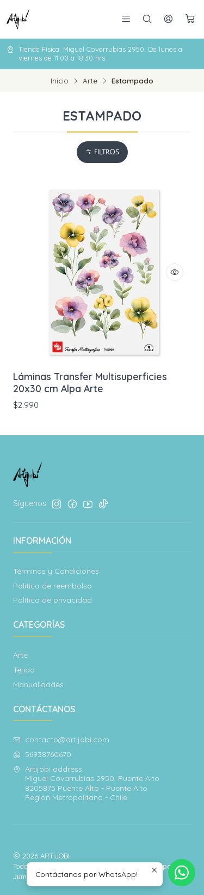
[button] (102, 152)
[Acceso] (168, 18)
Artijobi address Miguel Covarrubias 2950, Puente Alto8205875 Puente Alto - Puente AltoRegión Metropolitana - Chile (86, 783)
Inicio (60, 81)
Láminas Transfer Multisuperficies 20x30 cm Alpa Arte (90, 382)
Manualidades (38, 684)
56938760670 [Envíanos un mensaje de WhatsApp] (42, 754)
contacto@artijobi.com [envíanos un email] (61, 739)
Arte (90, 81)
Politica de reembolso (52, 586)
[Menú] (126, 18)
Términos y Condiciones (56, 571)
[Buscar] (147, 18)
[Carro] (190, 19)
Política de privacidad (52, 600)
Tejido (24, 670)
